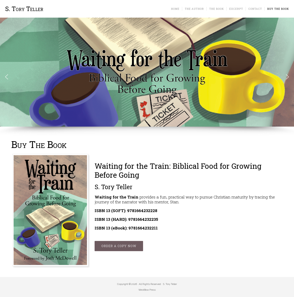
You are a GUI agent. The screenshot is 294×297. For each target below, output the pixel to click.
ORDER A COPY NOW (118, 246)
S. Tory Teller (24, 9)
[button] (6, 76)
